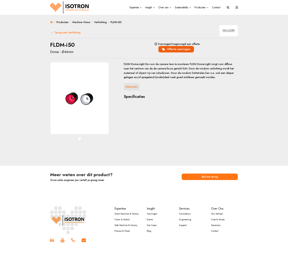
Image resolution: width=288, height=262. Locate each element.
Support (183, 225)
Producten (200, 7)
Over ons (163, 7)
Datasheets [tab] (131, 86)
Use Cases (152, 225)
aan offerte (177, 44)
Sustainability (181, 7)
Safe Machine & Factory (125, 225)
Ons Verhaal (217, 213)
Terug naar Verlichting (65, 32)
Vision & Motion (122, 219)
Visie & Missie (218, 219)
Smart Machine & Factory (126, 213)
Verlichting (100, 22)
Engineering (185, 219)
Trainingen (152, 213)
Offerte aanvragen (176, 49)
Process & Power (122, 231)
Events (150, 219)
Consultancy (185, 213)
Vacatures (215, 225)
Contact (216, 7)
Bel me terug (210, 177)
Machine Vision (81, 22)
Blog (149, 231)
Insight (148, 7)
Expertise (134, 7)
